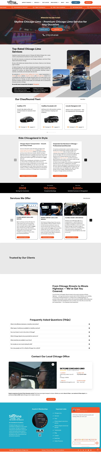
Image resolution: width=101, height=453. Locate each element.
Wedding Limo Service (38, 88)
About (62, 2)
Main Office (82, 409)
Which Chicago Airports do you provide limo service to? (24, 336)
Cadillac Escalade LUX (49, 106)
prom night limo (40, 75)
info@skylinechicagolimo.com (67, 382)
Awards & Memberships (40, 409)
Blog (67, 2)
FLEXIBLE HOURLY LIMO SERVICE (74, 217)
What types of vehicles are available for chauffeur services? (25, 328)
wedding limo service (33, 74)
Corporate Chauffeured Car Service (22, 91)
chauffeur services (30, 75)
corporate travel (24, 74)
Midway (19, 75)
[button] (15, 160)
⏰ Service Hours (81, 380)
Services (37, 2)
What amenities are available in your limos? (21, 340)
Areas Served (55, 2)
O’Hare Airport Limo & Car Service (22, 88)
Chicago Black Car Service (39, 91)
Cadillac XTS (21, 106)
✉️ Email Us (62, 380)
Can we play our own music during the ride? (21, 344)
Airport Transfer (27, 2)
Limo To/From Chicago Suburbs (40, 90)
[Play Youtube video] (33, 375)
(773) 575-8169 (52, 35)
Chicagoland (36, 84)
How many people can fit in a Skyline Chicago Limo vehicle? (25, 348)
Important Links (61, 409)
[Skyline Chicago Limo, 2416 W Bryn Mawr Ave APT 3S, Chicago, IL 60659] (82, 430)
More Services (86, 198)
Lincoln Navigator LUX (73, 106)
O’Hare (13, 75)
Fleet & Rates (45, 2)
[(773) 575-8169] (44, 35)
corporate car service (58, 152)
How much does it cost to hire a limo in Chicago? (23, 332)
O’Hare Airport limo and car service (28, 150)
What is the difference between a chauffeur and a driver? (25, 324)
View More (82, 99)
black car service (64, 157)
